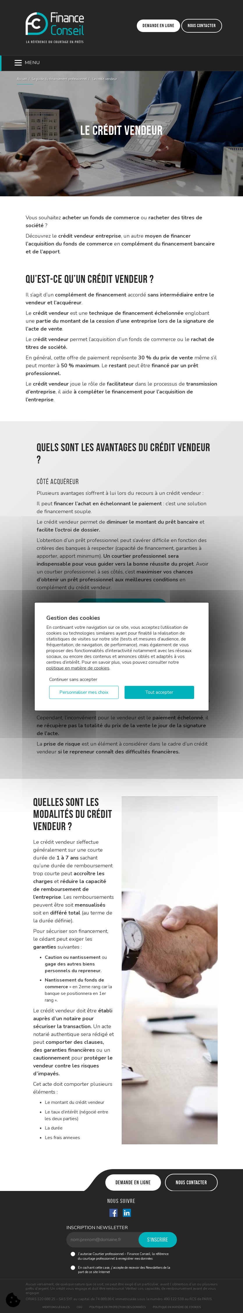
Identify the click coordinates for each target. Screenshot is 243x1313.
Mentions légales (56, 1307)
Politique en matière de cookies (177, 1307)
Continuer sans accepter (73, 679)
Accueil (22, 79)
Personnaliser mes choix (83, 692)
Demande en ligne (158, 25)
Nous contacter (202, 25)
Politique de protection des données (117, 1307)
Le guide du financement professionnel (59, 79)
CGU (79, 1307)
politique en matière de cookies (77, 668)
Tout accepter (159, 692)
